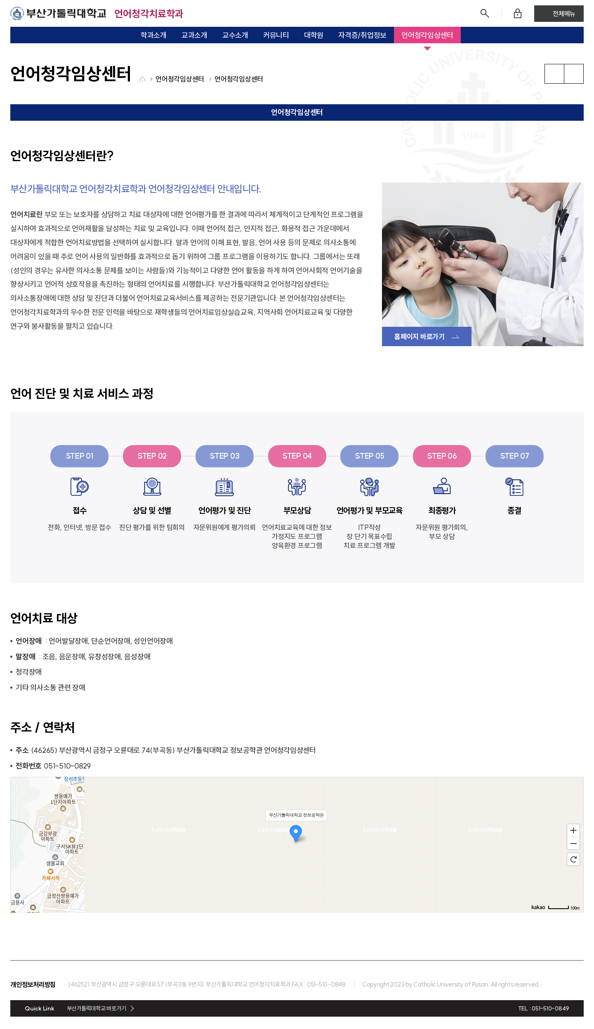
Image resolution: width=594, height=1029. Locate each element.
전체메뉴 (564, 13)
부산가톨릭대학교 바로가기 (96, 1008)
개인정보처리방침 (33, 984)
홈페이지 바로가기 (419, 336)
